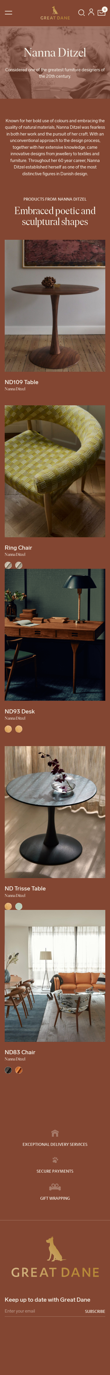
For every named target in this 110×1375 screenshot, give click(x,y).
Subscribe (95, 1311)
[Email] (55, 1312)
